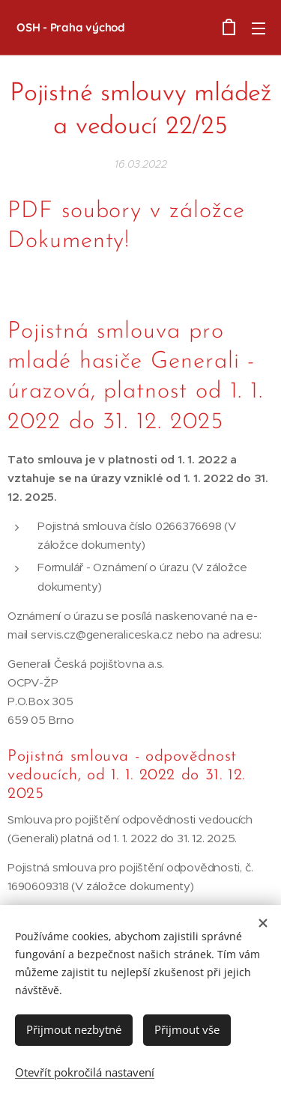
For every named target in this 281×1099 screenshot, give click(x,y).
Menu (258, 28)
